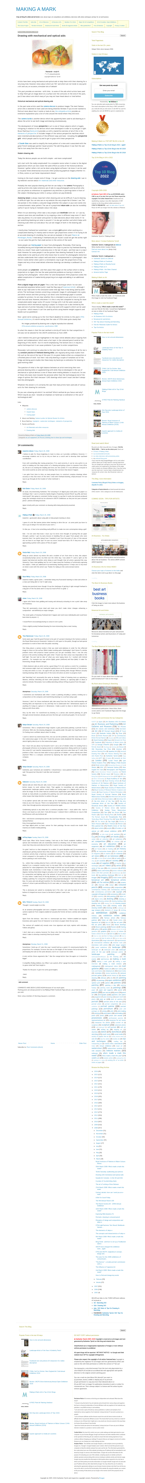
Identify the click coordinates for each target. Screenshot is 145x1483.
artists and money (103, 871)
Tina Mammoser (28, 636)
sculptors (95, 1025)
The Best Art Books (36, 25)
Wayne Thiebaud (110, 824)
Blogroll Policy (107, 482)
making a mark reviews (112, 964)
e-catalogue (120, 908)
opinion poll (96, 983)
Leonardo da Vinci (120, 758)
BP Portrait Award (108, 731)
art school (108, 858)
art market (106, 854)
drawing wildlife (97, 908)
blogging (104, 877)
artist (118, 865)
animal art (95, 831)
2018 (96, 1096)
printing (97, 1013)
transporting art (97, 1044)
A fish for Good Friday (103, 1197)
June (97, 1149)
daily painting (111, 896)
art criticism (116, 841)
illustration (95, 940)
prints (93, 1015)
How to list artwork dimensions (112, 337)
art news (95, 856)
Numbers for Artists (70, 22)
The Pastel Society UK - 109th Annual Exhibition (108, 1205)
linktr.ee (118, 245)
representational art (99, 1020)
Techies (119, 815)
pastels (95, 992)
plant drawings (108, 997)
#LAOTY (94, 722)
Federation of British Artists (114, 742)
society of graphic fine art (100, 1036)
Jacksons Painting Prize (99, 751)
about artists (99, 828)
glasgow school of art (117, 929)
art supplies (104, 863)
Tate (105, 812)
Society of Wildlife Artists (117, 806)
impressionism (121, 940)
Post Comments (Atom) (35, 1047)
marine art (107, 969)
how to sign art (119, 938)
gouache (94, 931)
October (99, 1137)
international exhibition (102, 943)
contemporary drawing (99, 890)
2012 (96, 1115)
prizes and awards (115, 1015)
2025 (96, 1074)
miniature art (110, 971)
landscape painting (103, 954)
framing (123, 927)
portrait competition (111, 1004)
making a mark (119, 959)
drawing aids (75, 178)
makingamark (96, 966)
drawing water (116, 906)
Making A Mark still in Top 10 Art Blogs (113, 390)
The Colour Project (23, 25)
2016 (96, 1103)
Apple (100, 722)
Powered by (109, 101)
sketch (103, 1031)
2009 (96, 1125)
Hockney (114, 747)
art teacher (118, 863)
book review (117, 877)
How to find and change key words (107, 1275)
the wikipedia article (63, 111)
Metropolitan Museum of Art (116, 765)
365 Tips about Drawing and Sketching (107, 322)
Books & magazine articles (69, 25)
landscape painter (117, 952)
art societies (101, 861)
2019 (96, 1093)
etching (123, 910)
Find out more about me (100, 249)
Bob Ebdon (26, 488)
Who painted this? (85, 25)
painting (95, 985)
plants (94, 999)
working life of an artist (116, 1060)
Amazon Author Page (101, 272)
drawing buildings (117, 901)
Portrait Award (105, 774)
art (26, 437)
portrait (95, 1001)
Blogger (101, 1478)
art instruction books (104, 851)
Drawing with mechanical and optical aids (110, 1175)
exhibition (101, 912)
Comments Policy (97, 482)
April (97, 1156)
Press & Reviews (98, 25)
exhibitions (95, 918)
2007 (96, 1286)
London (98, 760)
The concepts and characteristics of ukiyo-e (110, 1233)
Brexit (93, 736)
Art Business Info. (57, 22)
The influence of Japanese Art (105, 1267)
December (99, 1130)
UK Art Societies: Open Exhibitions (106, 22)
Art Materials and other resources (38, 427)
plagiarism (98, 997)
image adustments (108, 940)
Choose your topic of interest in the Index (106, 571)
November (100, 1134)
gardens (105, 929)
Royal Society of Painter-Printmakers (111, 792)
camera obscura (50, 106)
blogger (94, 877)
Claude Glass (23, 143)
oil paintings (100, 980)
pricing (104, 1011)
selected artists (120, 1025)
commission (107, 887)
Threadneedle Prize (115, 817)
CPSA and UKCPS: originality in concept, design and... (109, 1253)
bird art (120, 875)
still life (94, 1039)
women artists (108, 1058)
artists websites (118, 871)
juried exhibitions (101, 947)
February (99, 1279)
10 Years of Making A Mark (101, 451)
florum (108, 925)
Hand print (34, 131)
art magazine (96, 854)
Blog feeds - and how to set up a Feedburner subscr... (111, 1243)
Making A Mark (27, 515)
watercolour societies (115, 1048)
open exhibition (114, 980)
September (100, 1140)
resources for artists (102, 1022)
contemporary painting (118, 890)
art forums (98, 849)
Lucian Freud (113, 761)
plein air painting (117, 999)
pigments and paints (118, 995)
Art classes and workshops (105, 729)
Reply (24, 482)
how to (111, 934)
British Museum (103, 736)
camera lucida (26, 118)
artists (123, 868)
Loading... (95, 578)
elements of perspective (27, 133)
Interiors (119, 749)
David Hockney (99, 740)
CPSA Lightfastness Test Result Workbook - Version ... (110, 1226)
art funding (109, 849)
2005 (96, 1292)
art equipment (32, 437)
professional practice (116, 1018)
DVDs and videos (120, 738)
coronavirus (114, 894)
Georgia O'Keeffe (103, 745)
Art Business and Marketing (106, 724)
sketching (95, 1034)
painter (107, 983)
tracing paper (36, 245)
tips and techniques (66, 437)
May (97, 1152)
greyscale (113, 931)
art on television (111, 856)
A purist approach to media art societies (112, 432)
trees (93, 1046)
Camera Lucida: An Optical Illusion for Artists (49, 418)
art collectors (117, 839)
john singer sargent (119, 945)
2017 (96, 1099)
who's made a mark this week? (109, 1054)
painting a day (110, 985)
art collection (104, 839)
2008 (96, 1128)
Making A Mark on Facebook (103, 261)
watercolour (97, 1048)
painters (117, 982)
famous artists (109, 918)
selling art (105, 1029)
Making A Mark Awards (118, 763)
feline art (105, 920)
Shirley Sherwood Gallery (105, 799)
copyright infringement (99, 894)
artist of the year (98, 868)
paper (93, 990)
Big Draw (119, 733)
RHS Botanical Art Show (106, 776)
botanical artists (118, 880)
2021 (96, 1087)
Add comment (23, 982)
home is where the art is (99, 934)
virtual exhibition (105, 1046)
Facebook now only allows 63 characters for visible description (113, 359)
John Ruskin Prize (97, 756)
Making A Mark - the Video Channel (105, 269)
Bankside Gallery (105, 733)
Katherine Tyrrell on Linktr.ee (103, 258)
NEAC (101, 767)
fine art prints (97, 925)
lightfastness (105, 959)
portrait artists (96, 1004)
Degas (109, 740)
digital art (123, 896)
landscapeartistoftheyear (99, 957)
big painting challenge (106, 875)
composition (118, 887)
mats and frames (97, 971)
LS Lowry (108, 758)
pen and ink (106, 992)
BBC (96, 731)
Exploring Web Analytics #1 (105, 1214)
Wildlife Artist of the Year (116, 826)
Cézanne (111, 738)
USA (124, 819)
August (98, 1143)
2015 (96, 1106)
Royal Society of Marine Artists (115, 788)
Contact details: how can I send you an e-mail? (110, 1193)
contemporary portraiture (103, 892)
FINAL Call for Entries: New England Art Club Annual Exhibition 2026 (113, 370)
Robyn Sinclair (27, 725)
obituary (103, 978)
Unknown (26, 782)
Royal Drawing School (112, 781)
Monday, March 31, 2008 (39, 944)
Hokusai (121, 747)
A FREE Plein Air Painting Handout (113, 400)
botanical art (98, 880)
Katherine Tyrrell (112, 756)
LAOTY (100, 758)
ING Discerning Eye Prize (101, 749)
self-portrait (112, 1027)
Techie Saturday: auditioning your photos (109, 1172)
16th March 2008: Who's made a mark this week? (110, 1210)
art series (118, 858)
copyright (119, 892)
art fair (123, 846)
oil (111, 978)
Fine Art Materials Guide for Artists (105, 325)
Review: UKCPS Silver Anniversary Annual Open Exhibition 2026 (113, 380)
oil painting (121, 977)
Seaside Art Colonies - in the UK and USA (109, 1178)
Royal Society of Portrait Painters (104, 794)
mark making (119, 969)
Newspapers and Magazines (116, 770)
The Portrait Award (98, 817)
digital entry (99, 899)
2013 (96, 1112)
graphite (103, 931)
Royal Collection (97, 781)
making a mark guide (104, 961)
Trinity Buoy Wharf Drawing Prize (102, 819)
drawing (47, 437)
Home (53, 1043)
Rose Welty (26, 577)
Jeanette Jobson (28, 451)
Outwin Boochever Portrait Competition (107, 772)
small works (106, 1034)
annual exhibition (110, 831)
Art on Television (44, 22)
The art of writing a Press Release (107, 1184)
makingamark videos (111, 966)
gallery (97, 929)
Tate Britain (115, 812)
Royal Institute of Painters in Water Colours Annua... (110, 1162)
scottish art (119, 1022)
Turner (117, 819)
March (98, 1159)
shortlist (94, 1032)
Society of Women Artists (105, 808)
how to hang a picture (111, 936)
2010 (96, 1122)
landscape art (96, 950)
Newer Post (22, 1043)
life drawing (114, 957)
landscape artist (109, 950)
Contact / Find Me (23, 22)
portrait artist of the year (113, 1002)
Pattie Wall (26, 552)
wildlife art (95, 1058)
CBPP (113, 736)
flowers (113, 927)
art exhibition (109, 846)
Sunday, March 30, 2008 (40, 837)
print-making (122, 1011)
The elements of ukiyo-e (104, 1230)
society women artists (117, 1036)
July (97, 1146)
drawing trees (101, 906)
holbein (121, 931)
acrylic (109, 828)
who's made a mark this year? (112, 1056)
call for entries (102, 882)
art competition (98, 841)
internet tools (118, 943)
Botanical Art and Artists (52, 25)
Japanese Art (113, 751)
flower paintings (101, 927)
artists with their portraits (100, 873)
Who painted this (98, 826)
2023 (96, 1081)
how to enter (97, 936)
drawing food (108, 903)
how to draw (55, 437)
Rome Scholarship (99, 779)
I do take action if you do (116, 205)
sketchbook (116, 1031)
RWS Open (123, 776)
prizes (102, 1015)
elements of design (111, 910)
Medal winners (100, 765)
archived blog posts (101, 458)
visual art (119, 1046)
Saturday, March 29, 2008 (39, 691)
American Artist (69, 287)
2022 (96, 1084)
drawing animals (104, 901)
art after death (104, 834)
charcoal (101, 885)
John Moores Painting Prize (114, 754)
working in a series (99, 1060)
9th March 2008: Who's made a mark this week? (109, 1237)
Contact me (96, 251)
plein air (103, 999)
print (112, 1011)
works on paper (96, 1062)
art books (115, 836)
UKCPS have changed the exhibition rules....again (108, 1248)
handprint (36, 421)
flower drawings (120, 925)
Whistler (120, 824)
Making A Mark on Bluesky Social (104, 264)
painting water (105, 988)
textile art (116, 1039)
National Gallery (113, 767)
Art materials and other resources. (51, 180)
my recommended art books (101, 454)
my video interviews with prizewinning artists (106, 456)
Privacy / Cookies (120, 25)
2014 (96, 1109)
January (98, 1282)
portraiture (108, 1008)
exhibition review (112, 915)
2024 (96, 1078)
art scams (100, 858)
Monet (94, 767)
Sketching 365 (121, 799)
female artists (118, 920)
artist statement (112, 868)
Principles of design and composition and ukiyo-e (109, 1221)
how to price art (107, 938)
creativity (100, 896)
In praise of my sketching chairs (106, 1181)
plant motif (119, 997)
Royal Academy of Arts (115, 779)
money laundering (111, 973)
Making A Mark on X (100, 267)
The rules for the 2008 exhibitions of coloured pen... (108, 1258)
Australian (123, 729)
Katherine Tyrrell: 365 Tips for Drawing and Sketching (108, 1314)
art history (121, 848)
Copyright (109, 25)
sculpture (106, 1024)
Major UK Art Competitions (86, 22)
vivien (24, 598)
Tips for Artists (99, 327)
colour (111, 885)
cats (115, 882)
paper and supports (106, 990)
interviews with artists (100, 945)
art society (113, 860)
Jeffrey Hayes (27, 837)
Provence (117, 774)
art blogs (102, 836)
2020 (96, 1090)
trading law (118, 1041)
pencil (117, 992)
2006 (96, 1289)
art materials (118, 854)
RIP (117, 776)
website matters (113, 1050)
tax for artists (105, 1039)
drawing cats (96, 903)
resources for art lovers (117, 1020)
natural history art (113, 975)
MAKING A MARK (36, 9)
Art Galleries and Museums (109, 725)
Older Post (82, 1043)
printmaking (119, 1013)
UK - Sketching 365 (100, 1303)
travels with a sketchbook (114, 1044)
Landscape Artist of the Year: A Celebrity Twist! (112, 349)
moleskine (98, 973)
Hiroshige (106, 747)
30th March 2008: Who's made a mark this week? (110, 1167)
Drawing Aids (31, 430)
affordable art (119, 828)
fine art (107, 922)
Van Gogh (111, 821)
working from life (121, 1058)
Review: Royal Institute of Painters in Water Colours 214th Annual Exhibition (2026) (113, 422)
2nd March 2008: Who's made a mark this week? (109, 1271)
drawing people (120, 903)
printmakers (107, 1013)
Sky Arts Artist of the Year (104, 801)
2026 (96, 1071)
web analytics (97, 1051)
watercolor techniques (47, 421)
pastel (120, 990)
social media (118, 1034)
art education (110, 844)
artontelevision (116, 873)
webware (95, 1053)
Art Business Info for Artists (103, 316)
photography (102, 995)
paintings (117, 987)
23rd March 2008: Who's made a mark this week (110, 1188)
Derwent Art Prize (120, 740)
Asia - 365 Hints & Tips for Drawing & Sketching (106, 1309)
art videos (106, 865)
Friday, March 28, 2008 (41, 451)
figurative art (96, 922)
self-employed (100, 1027)
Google (116, 745)
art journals (119, 851)
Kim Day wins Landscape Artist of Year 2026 (113, 411)
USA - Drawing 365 (100, 1305)
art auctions (115, 834)
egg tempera (96, 910)
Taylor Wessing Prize (106, 815)
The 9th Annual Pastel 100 (105, 1201)
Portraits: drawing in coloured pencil (108, 1217)
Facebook (98, 742)
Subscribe (33, 22)
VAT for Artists (100, 821)
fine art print (118, 922)
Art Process (41, 437)
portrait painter (107, 1006)
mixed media (122, 971)
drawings (109, 908)
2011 (96, 1118)
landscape (116, 947)
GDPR (93, 745)
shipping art (118, 1029)
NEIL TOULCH (27, 902)
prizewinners (97, 1018)
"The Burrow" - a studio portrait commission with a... (110, 1263)
